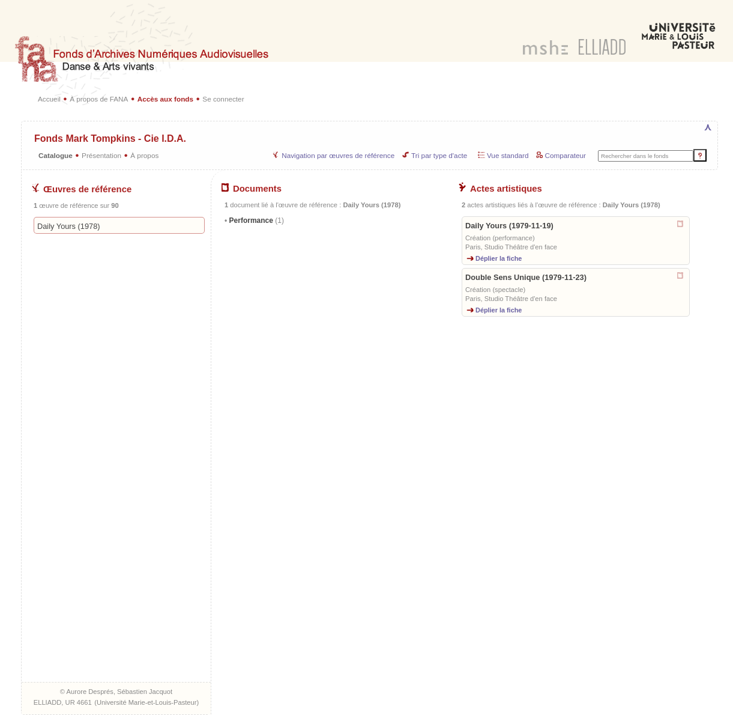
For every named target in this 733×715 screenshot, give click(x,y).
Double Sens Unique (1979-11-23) (526, 277)
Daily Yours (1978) (68, 226)
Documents (252, 188)
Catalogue (55, 155)
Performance (255, 220)
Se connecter (223, 99)
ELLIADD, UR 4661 (63, 702)
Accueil (49, 99)
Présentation (101, 155)
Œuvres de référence (81, 189)
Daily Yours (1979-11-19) (509, 225)
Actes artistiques (500, 188)
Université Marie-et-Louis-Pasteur (147, 702)
